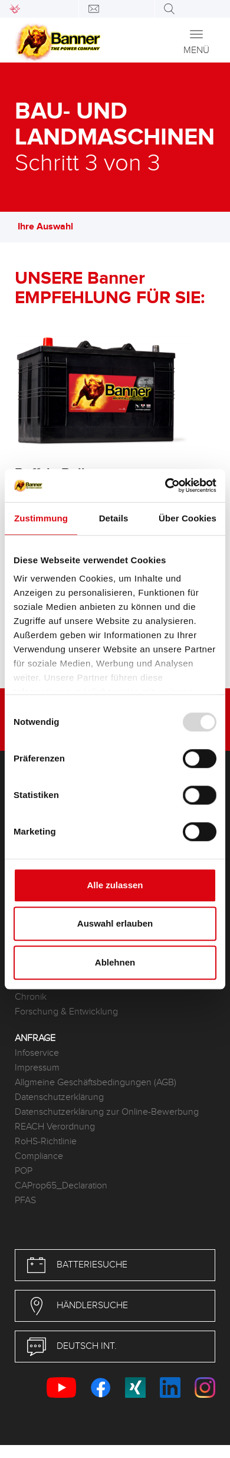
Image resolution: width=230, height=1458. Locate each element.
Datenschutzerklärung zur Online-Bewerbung (107, 1112)
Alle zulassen (115, 885)
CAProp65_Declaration (61, 1185)
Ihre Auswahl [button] (51, 226)
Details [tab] (114, 518)
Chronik (31, 997)
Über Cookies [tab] (187, 518)
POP (23, 1171)
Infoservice (37, 1053)
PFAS (25, 1200)
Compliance (39, 1156)
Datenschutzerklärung (59, 1097)
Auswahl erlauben (115, 923)
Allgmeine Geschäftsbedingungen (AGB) (95, 1082)
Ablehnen (115, 962)
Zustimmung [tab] (41, 518)
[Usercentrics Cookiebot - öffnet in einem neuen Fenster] (165, 485)
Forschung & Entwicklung (66, 1011)
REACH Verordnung (55, 1126)
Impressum (37, 1067)
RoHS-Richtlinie (46, 1141)
